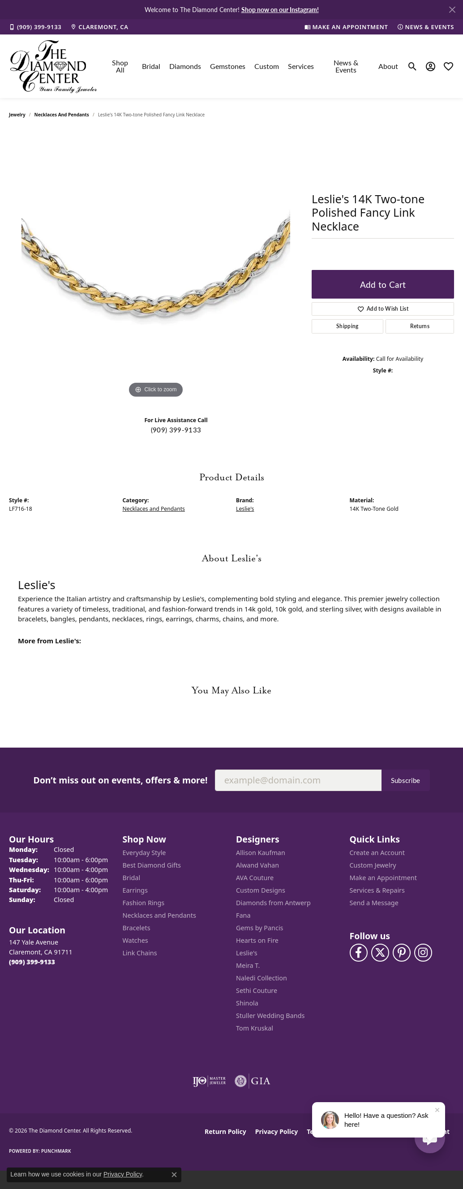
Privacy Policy (276, 1131)
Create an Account (377, 852)
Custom (266, 66)
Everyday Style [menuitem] (144, 852)
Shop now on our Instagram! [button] (280, 9)
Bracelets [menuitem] (136, 928)
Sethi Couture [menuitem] (256, 990)
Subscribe (405, 780)
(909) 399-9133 (176, 429)
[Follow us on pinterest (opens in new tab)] (402, 953)
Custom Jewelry (373, 865)
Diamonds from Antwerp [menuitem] (273, 902)
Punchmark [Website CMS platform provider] (56, 1151)
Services (301, 66)
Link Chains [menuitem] (140, 953)
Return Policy (225, 1131)
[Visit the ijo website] (209, 1081)
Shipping (347, 326)
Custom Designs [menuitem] (260, 890)
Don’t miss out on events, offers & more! (120, 780)
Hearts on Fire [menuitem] (257, 940)
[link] (35, 26)
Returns (419, 326)
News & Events (346, 66)
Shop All (120, 66)
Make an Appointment (383, 877)
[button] (412, 66)
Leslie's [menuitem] (246, 953)
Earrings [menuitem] (135, 890)
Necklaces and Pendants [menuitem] (159, 915)
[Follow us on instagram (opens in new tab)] (423, 953)
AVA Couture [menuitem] (255, 877)
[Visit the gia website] (252, 1081)
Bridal (151, 66)
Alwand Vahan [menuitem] (257, 865)
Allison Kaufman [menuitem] (260, 852)
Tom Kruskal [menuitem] (254, 1028)
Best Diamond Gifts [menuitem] (152, 865)
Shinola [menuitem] (247, 1003)
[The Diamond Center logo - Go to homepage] (53, 66)
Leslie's (245, 509)
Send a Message (374, 902)
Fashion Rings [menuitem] (144, 902)
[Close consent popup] (174, 1174)
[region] (155, 266)
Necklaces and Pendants (61, 114)
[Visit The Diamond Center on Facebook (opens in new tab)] (359, 953)
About (388, 66)
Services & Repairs (377, 890)
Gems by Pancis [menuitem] (259, 928)
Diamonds (185, 66)
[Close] (452, 9)
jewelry (17, 114)
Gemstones (227, 66)
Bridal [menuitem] (132, 877)
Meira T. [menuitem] (248, 965)
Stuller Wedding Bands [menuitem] (270, 1015)
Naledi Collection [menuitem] (261, 978)
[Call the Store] (32, 962)
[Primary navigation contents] (253, 66)
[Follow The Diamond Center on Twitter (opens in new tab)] (380, 953)
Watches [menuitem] (135, 940)
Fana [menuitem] (243, 915)
